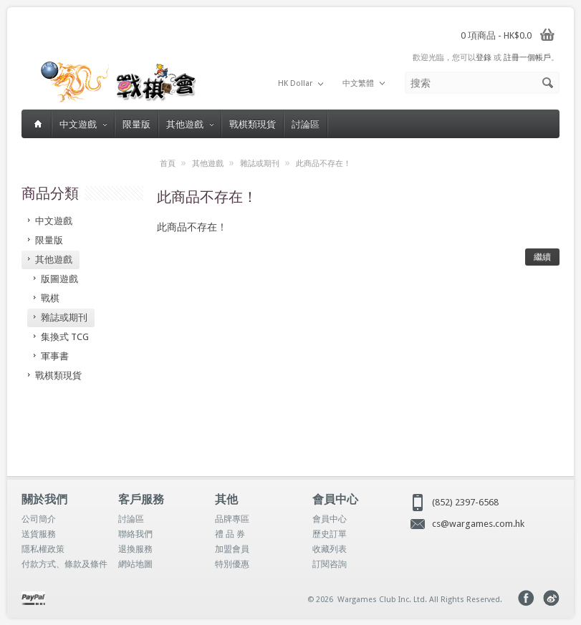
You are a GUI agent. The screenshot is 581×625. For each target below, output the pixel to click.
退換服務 (135, 549)
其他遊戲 (189, 124)
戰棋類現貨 (252, 124)
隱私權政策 (42, 549)
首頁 (168, 163)
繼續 (542, 257)
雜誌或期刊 (259, 163)
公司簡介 (38, 519)
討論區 (306, 124)
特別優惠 (232, 564)
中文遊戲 (83, 124)
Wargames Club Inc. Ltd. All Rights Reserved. (419, 599)
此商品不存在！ (323, 163)
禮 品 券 (230, 534)
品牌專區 (232, 519)
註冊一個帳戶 (527, 57)
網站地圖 (135, 564)
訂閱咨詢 (329, 564)
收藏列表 (329, 549)
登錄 (483, 57)
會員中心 (329, 519)
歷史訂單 (329, 534)
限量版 (136, 124)
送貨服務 (38, 534)
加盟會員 (232, 549)
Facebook (526, 598)
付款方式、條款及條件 (64, 564)
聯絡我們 (135, 534)
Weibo (551, 598)
